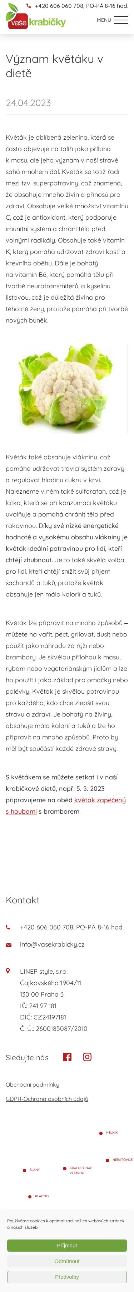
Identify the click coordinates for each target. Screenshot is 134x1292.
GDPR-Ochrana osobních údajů (47, 1098)
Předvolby (67, 1277)
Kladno (42, 1196)
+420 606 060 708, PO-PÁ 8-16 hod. (81, 5)
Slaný (35, 1170)
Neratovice (123, 1160)
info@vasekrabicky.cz (45, 944)
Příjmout (67, 1245)
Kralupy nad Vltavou (81, 1170)
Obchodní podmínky (32, 1084)
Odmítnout (66, 1261)
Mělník (112, 1132)
